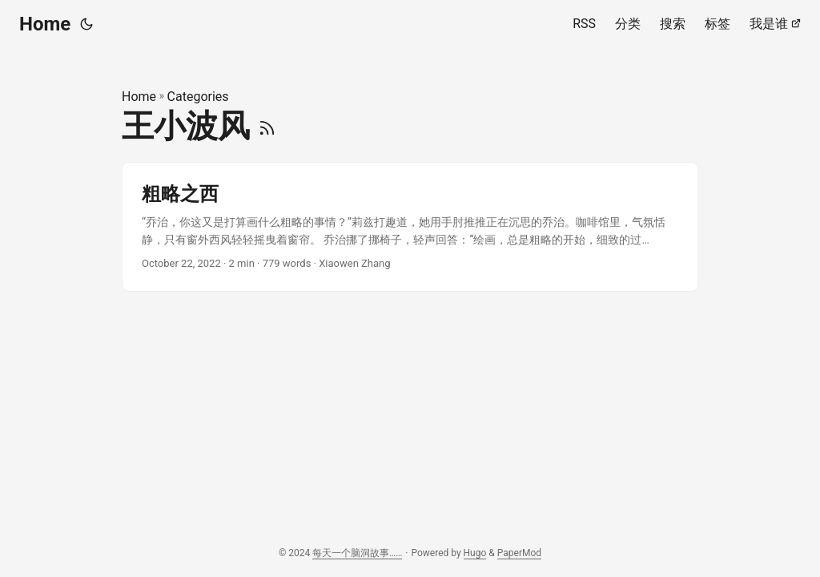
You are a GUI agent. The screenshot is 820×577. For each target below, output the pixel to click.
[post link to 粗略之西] (410, 227)
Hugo (475, 553)
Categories (198, 96)
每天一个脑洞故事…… (357, 553)
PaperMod (519, 553)
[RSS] (267, 126)
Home (44, 24)
